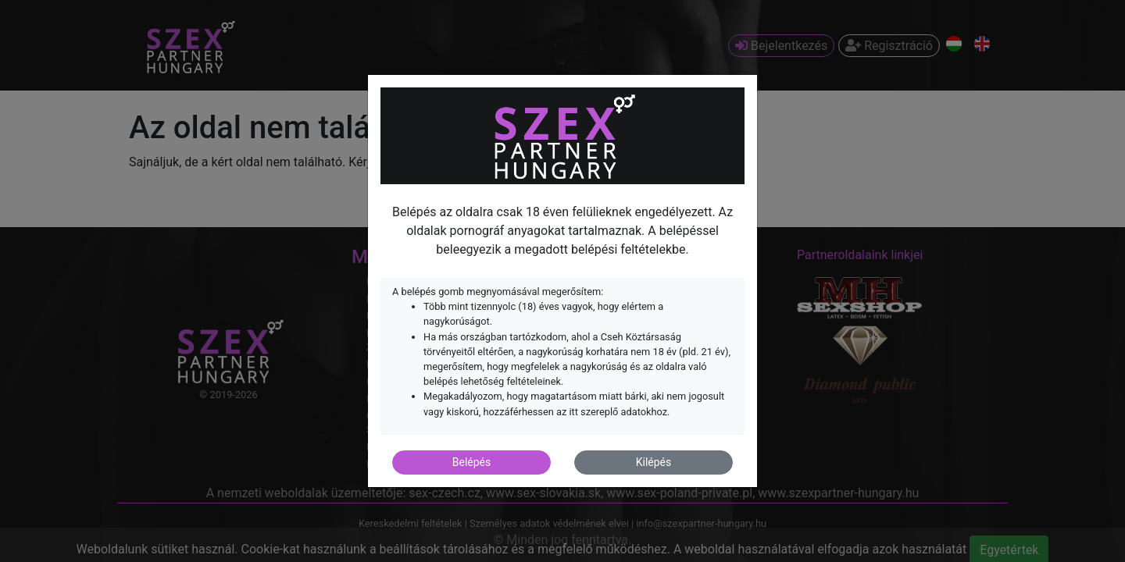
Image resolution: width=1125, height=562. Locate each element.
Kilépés (654, 462)
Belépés (471, 462)
